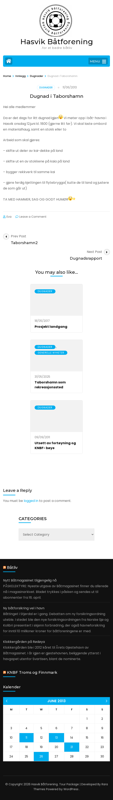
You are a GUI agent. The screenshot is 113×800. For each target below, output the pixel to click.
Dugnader (46, 87)
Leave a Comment (32, 217)
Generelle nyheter (51, 352)
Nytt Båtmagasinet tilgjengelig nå (29, 580)
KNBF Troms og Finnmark (32, 672)
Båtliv (12, 567)
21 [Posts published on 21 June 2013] (71, 747)
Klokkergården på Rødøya (24, 641)
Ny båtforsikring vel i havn (23, 608)
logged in (31, 500)
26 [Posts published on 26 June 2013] (41, 756)
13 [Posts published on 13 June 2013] (56, 738)
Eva (9, 217)
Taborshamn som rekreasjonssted (50, 385)
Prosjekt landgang (51, 326)
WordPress (70, 789)
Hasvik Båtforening (56, 41)
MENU (98, 61)
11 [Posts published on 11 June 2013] (26, 738)
